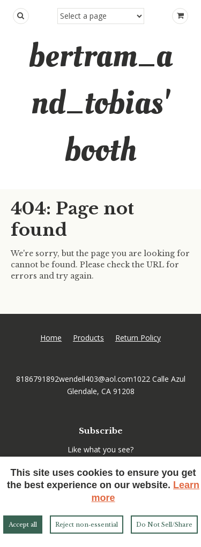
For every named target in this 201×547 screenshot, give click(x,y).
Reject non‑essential (86, 524)
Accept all (23, 524)
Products (88, 338)
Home (51, 338)
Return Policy (138, 338)
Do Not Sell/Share (164, 524)
